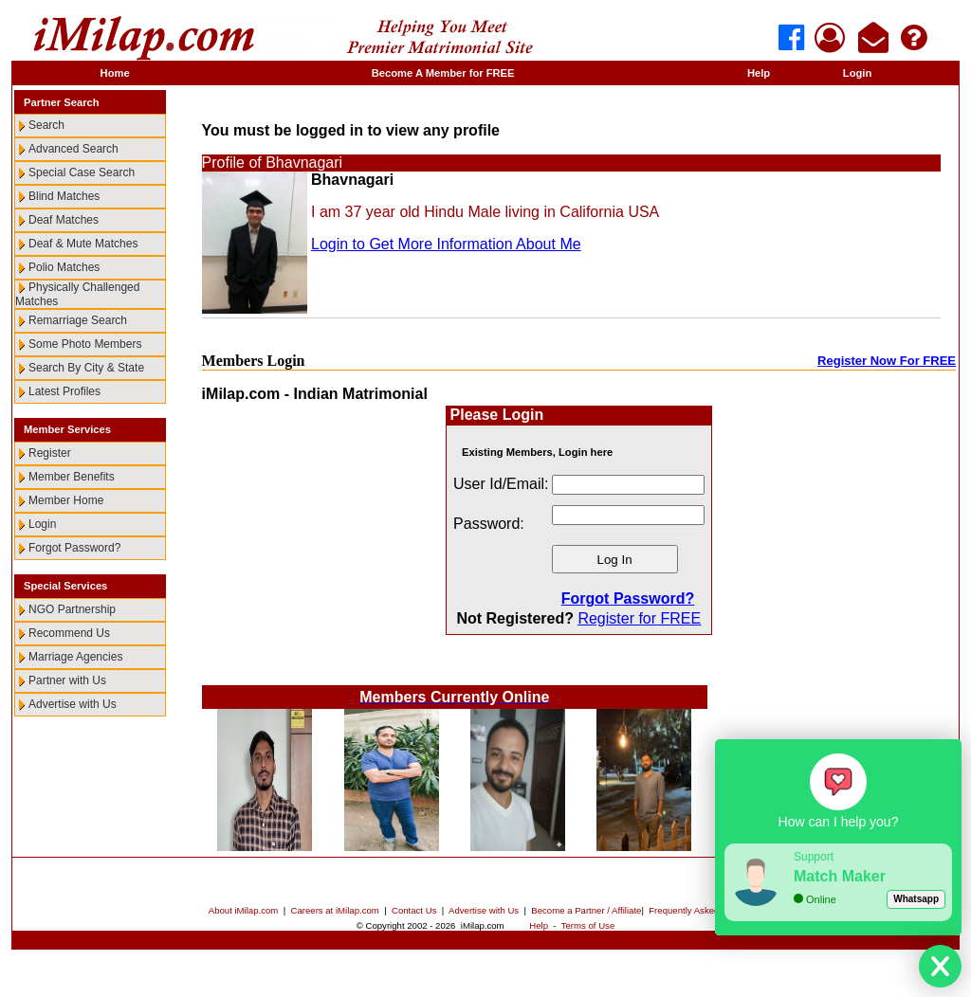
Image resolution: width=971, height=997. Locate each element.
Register (49, 453)
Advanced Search (73, 148)
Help (758, 73)
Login (857, 73)
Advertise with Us (72, 704)
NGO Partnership (72, 609)
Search (46, 125)
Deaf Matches (63, 220)
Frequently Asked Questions (705, 910)
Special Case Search (81, 172)
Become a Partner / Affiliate (586, 910)
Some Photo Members (84, 344)
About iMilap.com (244, 910)
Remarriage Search (77, 320)
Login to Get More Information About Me (446, 244)
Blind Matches (64, 196)
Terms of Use (588, 925)
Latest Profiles (64, 391)
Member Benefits (71, 476)
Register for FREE (639, 618)
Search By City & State (86, 367)
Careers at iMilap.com (335, 910)
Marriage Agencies (75, 656)
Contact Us (414, 910)
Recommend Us (69, 633)
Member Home (65, 500)
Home (115, 73)
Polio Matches (64, 267)
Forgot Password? (74, 547)
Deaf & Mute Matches (82, 243)
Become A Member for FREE (443, 73)
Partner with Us (67, 680)
